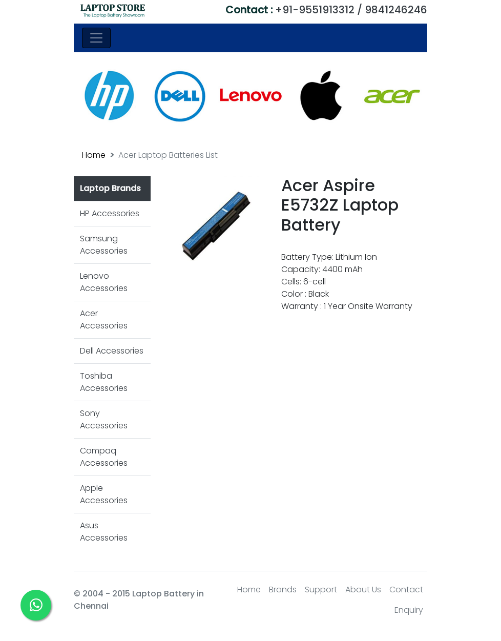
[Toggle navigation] (96, 38)
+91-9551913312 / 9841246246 (326, 10)
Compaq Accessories (104, 457)
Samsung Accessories (104, 245)
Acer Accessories (104, 319)
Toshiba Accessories (104, 382)
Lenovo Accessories (104, 282)
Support (321, 589)
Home (94, 155)
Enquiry (408, 610)
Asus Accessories (104, 532)
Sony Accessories (104, 419)
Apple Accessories (104, 494)
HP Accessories (109, 213)
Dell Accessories (111, 351)
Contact (406, 589)
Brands (283, 589)
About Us (363, 589)
